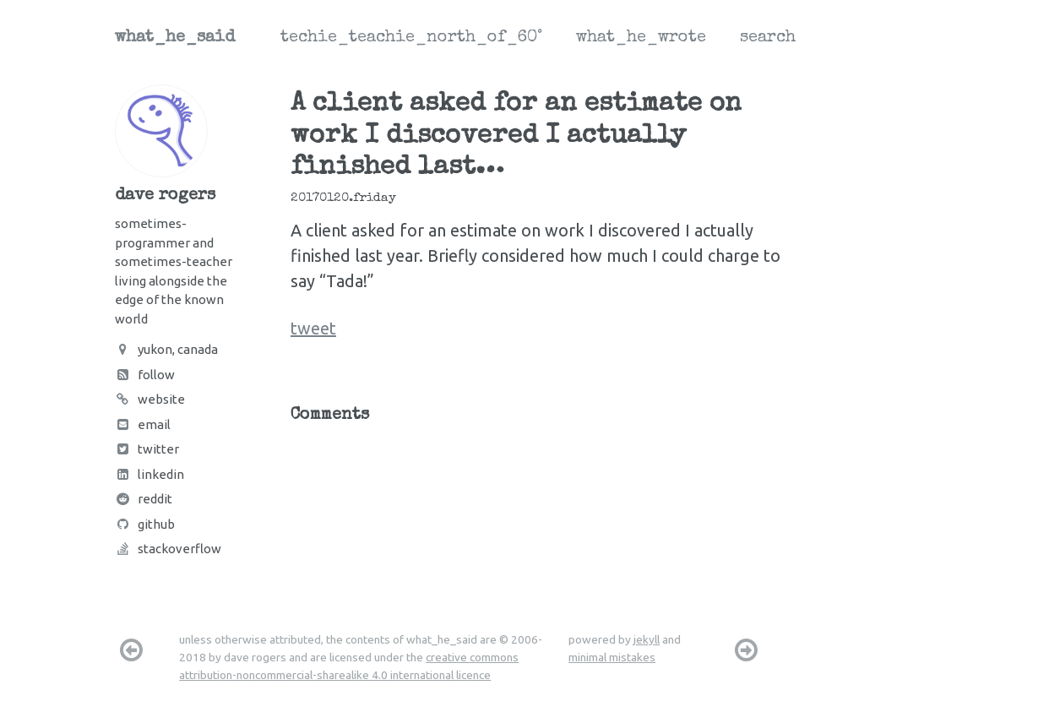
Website (150, 399)
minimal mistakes (611, 657)
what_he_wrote (641, 38)
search (768, 38)
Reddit (143, 499)
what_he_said (175, 38)
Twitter (147, 449)
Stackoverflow (168, 548)
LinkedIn (149, 474)
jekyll (646, 639)
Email (143, 424)
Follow (145, 374)
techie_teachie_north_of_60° (411, 38)
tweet (313, 328)
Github (145, 524)
